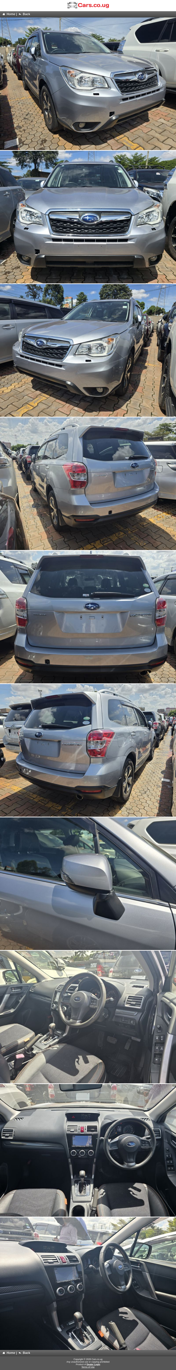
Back (24, 14)
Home (9, 14)
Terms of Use (88, 1367)
